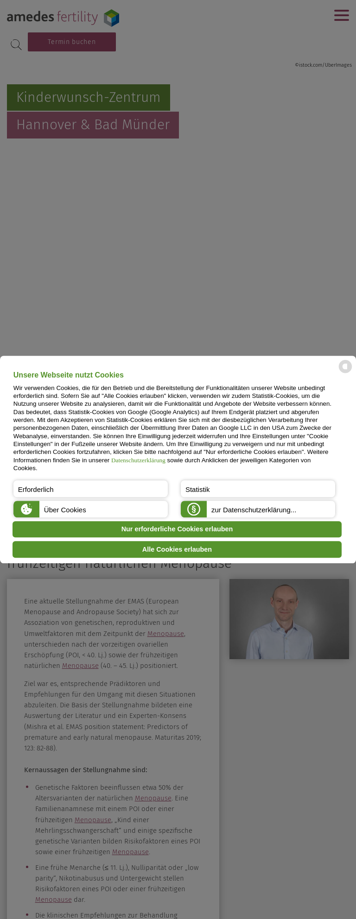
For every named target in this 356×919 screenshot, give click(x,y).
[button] (90, 488)
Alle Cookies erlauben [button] (177, 549)
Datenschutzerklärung (138, 460)
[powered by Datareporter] (345, 372)
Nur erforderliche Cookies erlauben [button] (177, 529)
